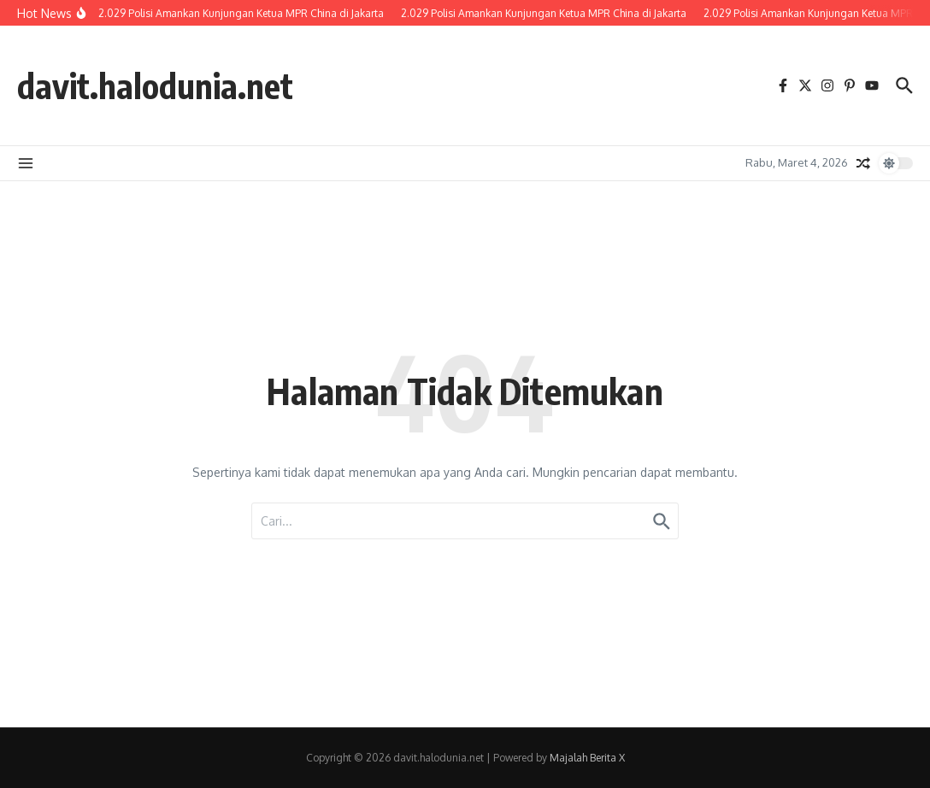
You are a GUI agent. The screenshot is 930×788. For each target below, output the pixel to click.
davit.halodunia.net (155, 85)
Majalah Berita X (587, 757)
